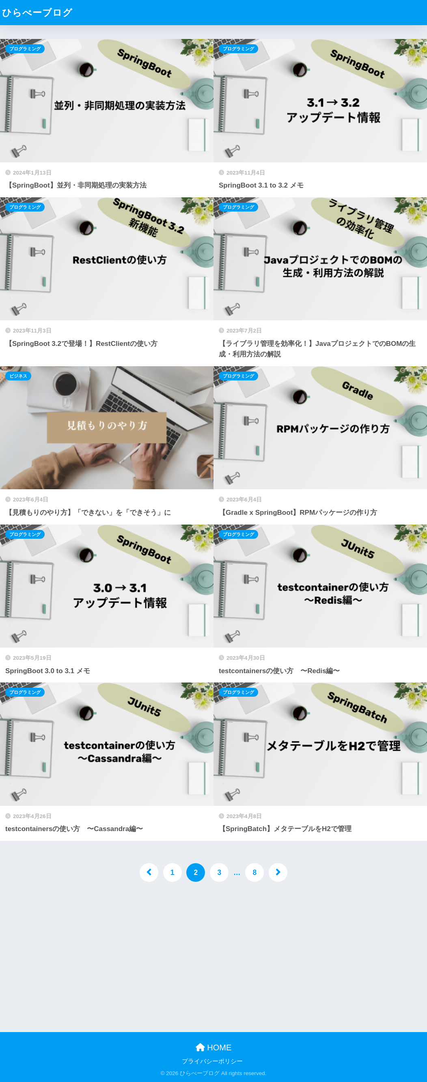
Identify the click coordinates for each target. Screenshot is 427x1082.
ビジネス (18, 376)
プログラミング (25, 48)
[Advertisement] (213, 954)
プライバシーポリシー (212, 1061)
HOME (214, 1047)
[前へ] (149, 872)
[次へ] (278, 872)
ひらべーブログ (37, 12)
